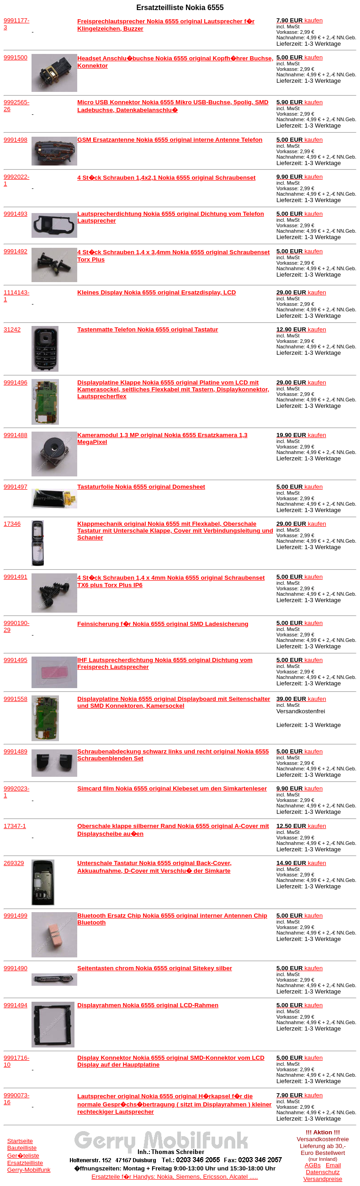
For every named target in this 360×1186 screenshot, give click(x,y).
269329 (14, 863)
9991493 (15, 213)
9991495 (15, 660)
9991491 (15, 576)
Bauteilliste (22, 1147)
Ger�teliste (23, 1155)
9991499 (15, 915)
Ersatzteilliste (25, 1162)
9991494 (15, 1005)
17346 (12, 523)
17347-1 (15, 826)
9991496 (15, 382)
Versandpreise (322, 1178)
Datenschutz (323, 1172)
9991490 (15, 968)
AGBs (313, 1165)
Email (333, 1165)
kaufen (299, 20)
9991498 (15, 139)
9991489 (15, 751)
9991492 (15, 251)
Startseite (20, 1141)
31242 (12, 329)
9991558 (15, 698)
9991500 (15, 57)
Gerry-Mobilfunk (29, 1169)
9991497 (15, 486)
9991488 (15, 435)
